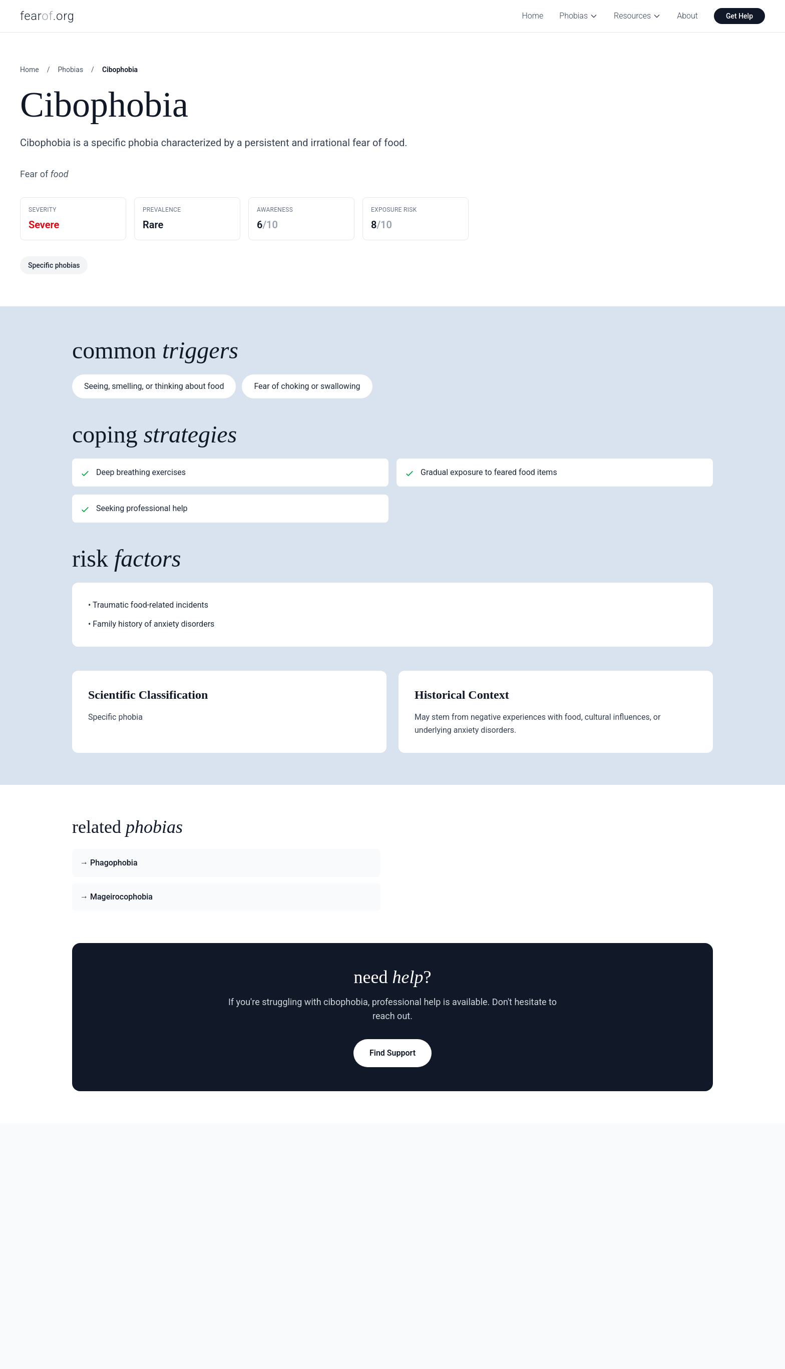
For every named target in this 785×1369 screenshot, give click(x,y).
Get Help (739, 16)
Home (533, 16)
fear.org (47, 16)
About (687, 16)
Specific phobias (54, 265)
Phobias (578, 16)
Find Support (392, 1053)
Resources (637, 16)
